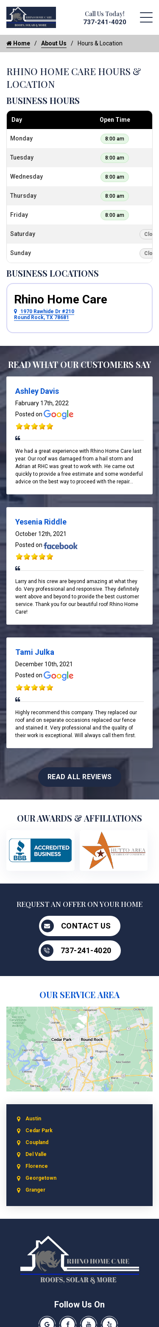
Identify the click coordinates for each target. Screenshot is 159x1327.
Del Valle (36, 1154)
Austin (33, 1119)
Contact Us (76, 926)
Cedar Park (39, 1130)
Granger (35, 1190)
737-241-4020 (104, 22)
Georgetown (40, 1178)
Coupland (36, 1142)
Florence (36, 1166)
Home (18, 43)
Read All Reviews (79, 777)
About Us (54, 43)
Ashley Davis (37, 391)
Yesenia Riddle (41, 521)
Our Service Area (79, 994)
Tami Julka (34, 652)
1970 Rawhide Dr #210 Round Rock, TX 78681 (44, 314)
